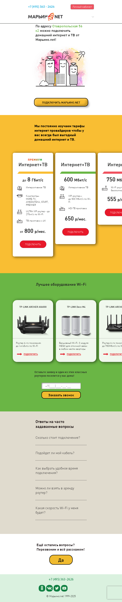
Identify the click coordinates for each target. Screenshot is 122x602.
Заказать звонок (61, 395)
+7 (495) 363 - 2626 (41, 7)
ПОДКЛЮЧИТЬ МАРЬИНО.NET (61, 102)
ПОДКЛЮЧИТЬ (33, 244)
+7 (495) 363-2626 (61, 579)
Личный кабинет (82, 6)
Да (61, 560)
